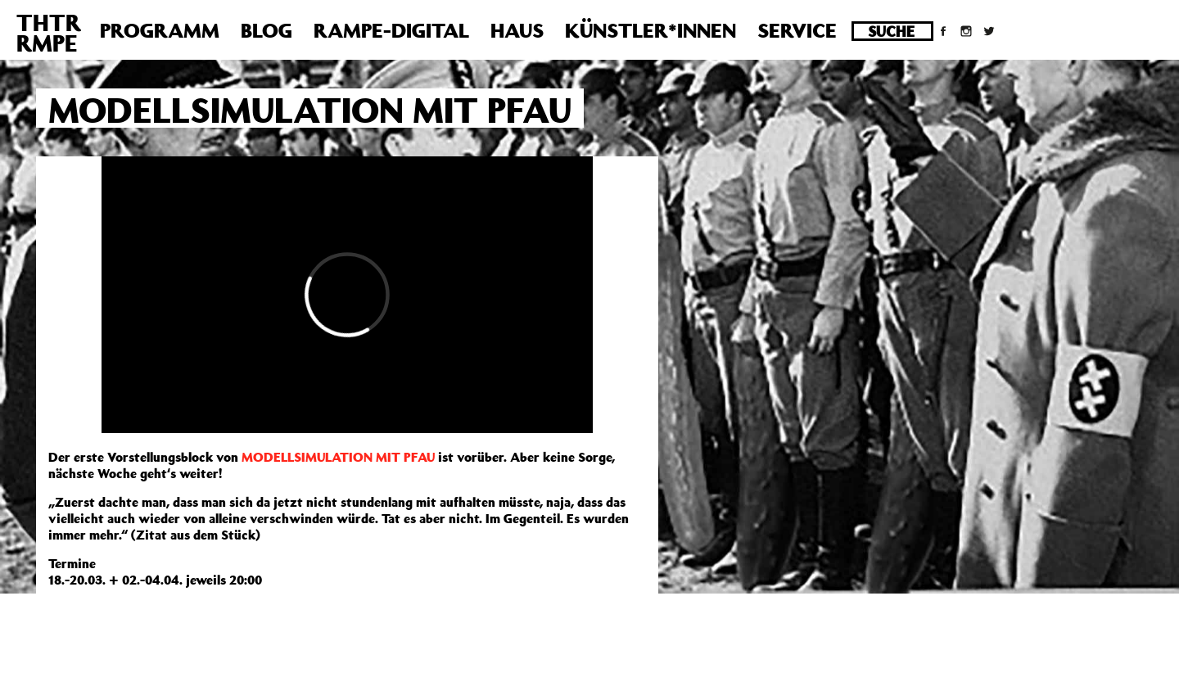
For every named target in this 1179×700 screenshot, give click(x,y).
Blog (266, 30)
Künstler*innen (650, 30)
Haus (517, 30)
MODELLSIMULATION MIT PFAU (338, 457)
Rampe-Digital (391, 30)
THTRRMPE (48, 32)
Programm (159, 30)
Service (797, 30)
